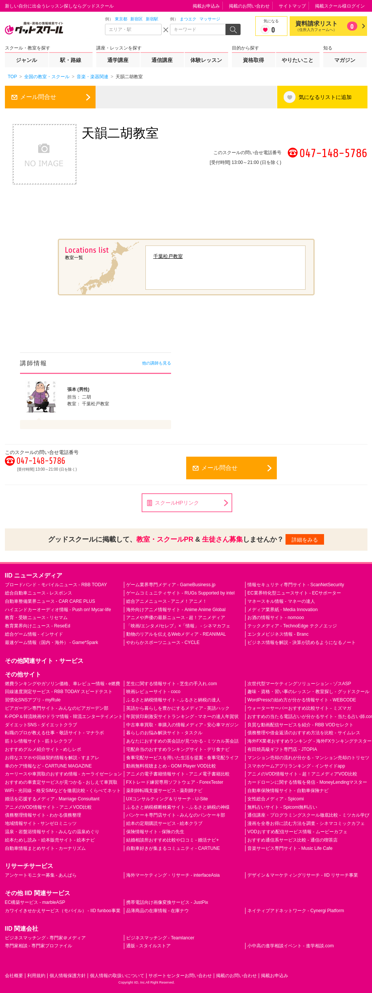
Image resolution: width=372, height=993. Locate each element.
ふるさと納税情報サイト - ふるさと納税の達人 (173, 700)
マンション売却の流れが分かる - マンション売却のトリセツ (308, 757)
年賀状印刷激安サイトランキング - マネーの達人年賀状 (182, 716)
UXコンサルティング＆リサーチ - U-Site (167, 799)
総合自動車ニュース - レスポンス (39, 593)
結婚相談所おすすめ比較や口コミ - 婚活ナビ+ (172, 840)
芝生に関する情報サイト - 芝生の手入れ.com (171, 683)
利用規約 (36, 975)
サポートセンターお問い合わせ (180, 975)
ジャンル (26, 60)
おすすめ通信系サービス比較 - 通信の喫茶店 (292, 840)
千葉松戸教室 (168, 256)
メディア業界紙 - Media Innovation (282, 609)
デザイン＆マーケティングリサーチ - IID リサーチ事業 (302, 875)
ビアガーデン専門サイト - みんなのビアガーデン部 (57, 708)
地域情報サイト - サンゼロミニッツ (41, 823)
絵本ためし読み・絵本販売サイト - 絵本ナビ (50, 840)
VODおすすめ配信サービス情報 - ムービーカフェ (297, 831)
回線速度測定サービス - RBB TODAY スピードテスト (59, 691)
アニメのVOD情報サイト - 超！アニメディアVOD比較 (302, 774)
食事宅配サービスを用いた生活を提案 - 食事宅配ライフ (182, 757)
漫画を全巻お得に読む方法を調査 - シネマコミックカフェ (306, 823)
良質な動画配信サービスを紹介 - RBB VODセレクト (300, 724)
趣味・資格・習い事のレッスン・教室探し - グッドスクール (308, 691)
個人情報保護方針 (67, 975)
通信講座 (162, 60)
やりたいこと (297, 60)
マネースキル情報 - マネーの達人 (281, 601)
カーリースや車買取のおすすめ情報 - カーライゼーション (63, 774)
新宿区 (136, 19)
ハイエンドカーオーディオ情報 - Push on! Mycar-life (58, 609)
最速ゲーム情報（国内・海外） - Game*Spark (51, 642)
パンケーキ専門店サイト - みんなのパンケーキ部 (175, 815)
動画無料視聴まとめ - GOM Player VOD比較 (171, 766)
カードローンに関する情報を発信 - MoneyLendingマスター (307, 782)
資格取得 (253, 60)
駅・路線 (70, 60)
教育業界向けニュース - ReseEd (37, 626)
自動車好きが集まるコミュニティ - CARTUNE (173, 848)
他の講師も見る (156, 363)
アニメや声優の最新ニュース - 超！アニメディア (175, 617)
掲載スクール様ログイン (340, 6)
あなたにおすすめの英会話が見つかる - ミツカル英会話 (182, 741)
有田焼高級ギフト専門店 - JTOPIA (282, 749)
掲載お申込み (206, 6)
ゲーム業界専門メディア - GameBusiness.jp (171, 584)
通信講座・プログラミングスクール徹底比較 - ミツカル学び (308, 815)
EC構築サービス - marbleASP (35, 902)
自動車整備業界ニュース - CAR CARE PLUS (50, 601)
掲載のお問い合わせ (249, 6)
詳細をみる (305, 540)
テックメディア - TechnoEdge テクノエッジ (292, 626)
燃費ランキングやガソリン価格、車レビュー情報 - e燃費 (62, 683)
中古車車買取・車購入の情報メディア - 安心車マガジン (182, 724)
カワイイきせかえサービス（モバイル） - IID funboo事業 (62, 910)
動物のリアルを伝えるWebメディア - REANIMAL (176, 634)
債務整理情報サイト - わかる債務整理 (43, 815)
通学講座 (117, 60)
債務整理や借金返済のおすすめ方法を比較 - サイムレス (303, 732)
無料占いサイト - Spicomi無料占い (282, 807)
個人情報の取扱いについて (117, 975)
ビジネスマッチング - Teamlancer (160, 937)
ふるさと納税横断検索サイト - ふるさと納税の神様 (178, 807)
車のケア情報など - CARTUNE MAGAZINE (48, 766)
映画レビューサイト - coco (153, 691)
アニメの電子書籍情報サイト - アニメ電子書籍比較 (178, 774)
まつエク (188, 19)
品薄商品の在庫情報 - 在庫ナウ (157, 910)
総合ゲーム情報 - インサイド (34, 634)
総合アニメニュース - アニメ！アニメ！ (166, 601)
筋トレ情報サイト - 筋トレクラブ (39, 741)
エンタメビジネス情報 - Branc (278, 634)
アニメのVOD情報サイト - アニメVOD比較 (48, 807)
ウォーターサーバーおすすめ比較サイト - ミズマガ (299, 708)
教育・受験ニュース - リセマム (36, 617)
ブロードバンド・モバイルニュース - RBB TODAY (56, 584)
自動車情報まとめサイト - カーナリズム (45, 848)
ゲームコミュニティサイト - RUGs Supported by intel (180, 593)
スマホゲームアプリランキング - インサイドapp (296, 766)
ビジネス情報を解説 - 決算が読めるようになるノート (301, 642)
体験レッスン (206, 60)
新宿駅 (152, 19)
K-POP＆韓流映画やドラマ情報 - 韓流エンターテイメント (64, 716)
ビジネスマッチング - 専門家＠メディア (45, 937)
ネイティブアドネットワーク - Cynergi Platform (295, 910)
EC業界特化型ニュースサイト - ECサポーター (294, 593)
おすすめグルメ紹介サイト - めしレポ (43, 749)
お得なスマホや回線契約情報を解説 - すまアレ (52, 757)
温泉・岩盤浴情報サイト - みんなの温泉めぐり (52, 831)
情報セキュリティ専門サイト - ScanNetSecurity (295, 584)
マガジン (344, 60)
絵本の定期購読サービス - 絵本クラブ (164, 823)
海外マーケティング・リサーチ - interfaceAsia (173, 875)
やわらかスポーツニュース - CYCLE (163, 642)
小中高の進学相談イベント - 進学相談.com (290, 945)
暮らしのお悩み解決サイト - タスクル (164, 732)
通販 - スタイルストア (148, 945)
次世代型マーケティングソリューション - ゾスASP (299, 683)
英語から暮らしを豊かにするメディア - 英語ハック (178, 708)
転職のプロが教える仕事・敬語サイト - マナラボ (54, 732)
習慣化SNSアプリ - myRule (33, 700)
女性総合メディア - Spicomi (275, 799)
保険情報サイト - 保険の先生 (155, 831)
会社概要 (14, 975)
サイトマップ (292, 6)
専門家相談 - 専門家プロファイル (39, 945)
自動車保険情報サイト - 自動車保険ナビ (288, 790)
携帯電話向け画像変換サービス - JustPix (167, 902)
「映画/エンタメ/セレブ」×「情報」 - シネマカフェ (178, 626)
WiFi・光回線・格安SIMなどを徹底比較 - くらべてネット (63, 790)
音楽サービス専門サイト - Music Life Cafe (289, 848)
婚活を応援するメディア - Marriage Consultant (52, 799)
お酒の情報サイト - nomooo (275, 617)
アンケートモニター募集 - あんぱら (41, 875)
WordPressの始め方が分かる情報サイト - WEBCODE (301, 700)
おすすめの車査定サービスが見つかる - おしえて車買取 (61, 782)
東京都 (121, 19)
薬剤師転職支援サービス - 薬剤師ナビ (164, 790)
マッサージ (209, 19)
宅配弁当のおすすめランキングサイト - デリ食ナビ (178, 749)
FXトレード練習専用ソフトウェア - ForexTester (174, 782)
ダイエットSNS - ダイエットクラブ (41, 724)
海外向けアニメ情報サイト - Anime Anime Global (175, 609)
